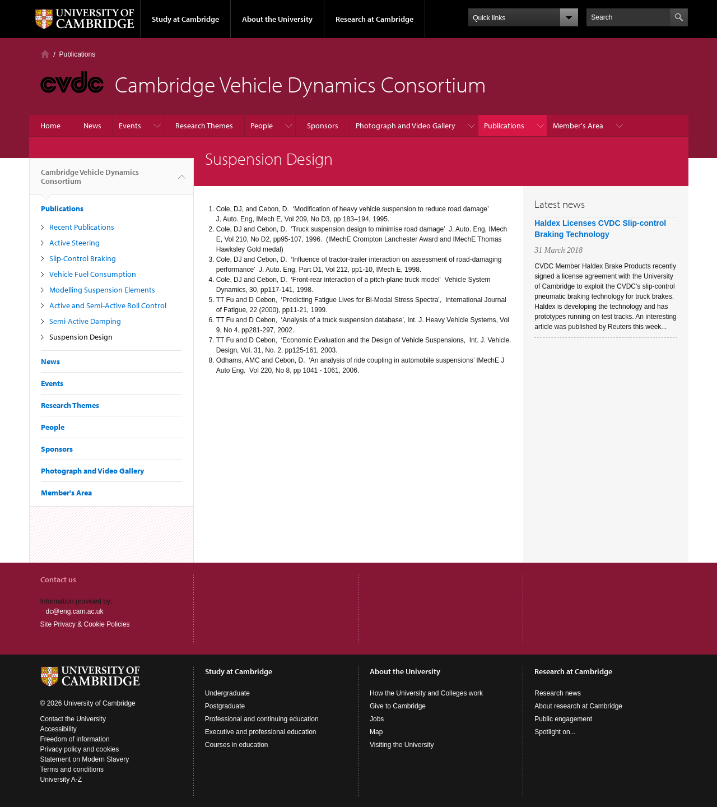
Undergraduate (227, 693)
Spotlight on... (554, 732)
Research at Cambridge (374, 19)
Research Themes (204, 125)
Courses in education (236, 745)
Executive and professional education (260, 732)
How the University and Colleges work (426, 693)
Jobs (377, 719)
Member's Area (578, 125)
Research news (557, 693)
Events (130, 125)
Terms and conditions (72, 769)
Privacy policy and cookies (79, 749)
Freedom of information (75, 739)
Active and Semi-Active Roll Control (107, 305)
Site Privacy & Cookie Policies (85, 624)
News (92, 125)
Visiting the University (402, 745)
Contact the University (73, 719)
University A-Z (61, 779)
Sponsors (322, 125)
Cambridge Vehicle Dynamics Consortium (90, 181)
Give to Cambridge (398, 706)
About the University (277, 19)
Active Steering (74, 243)
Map (376, 732)
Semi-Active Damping (85, 321)
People (261, 125)
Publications (77, 54)
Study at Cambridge (185, 19)
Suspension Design (81, 337)
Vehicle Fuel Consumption (92, 274)
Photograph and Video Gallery (405, 125)
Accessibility (58, 729)
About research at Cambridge (578, 706)
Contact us (58, 579)
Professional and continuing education (262, 719)
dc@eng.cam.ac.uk (75, 611)
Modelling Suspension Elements (102, 290)
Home (45, 54)
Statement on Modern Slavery (84, 759)
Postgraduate (225, 706)
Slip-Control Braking (82, 258)
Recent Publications (81, 227)
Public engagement (563, 719)
